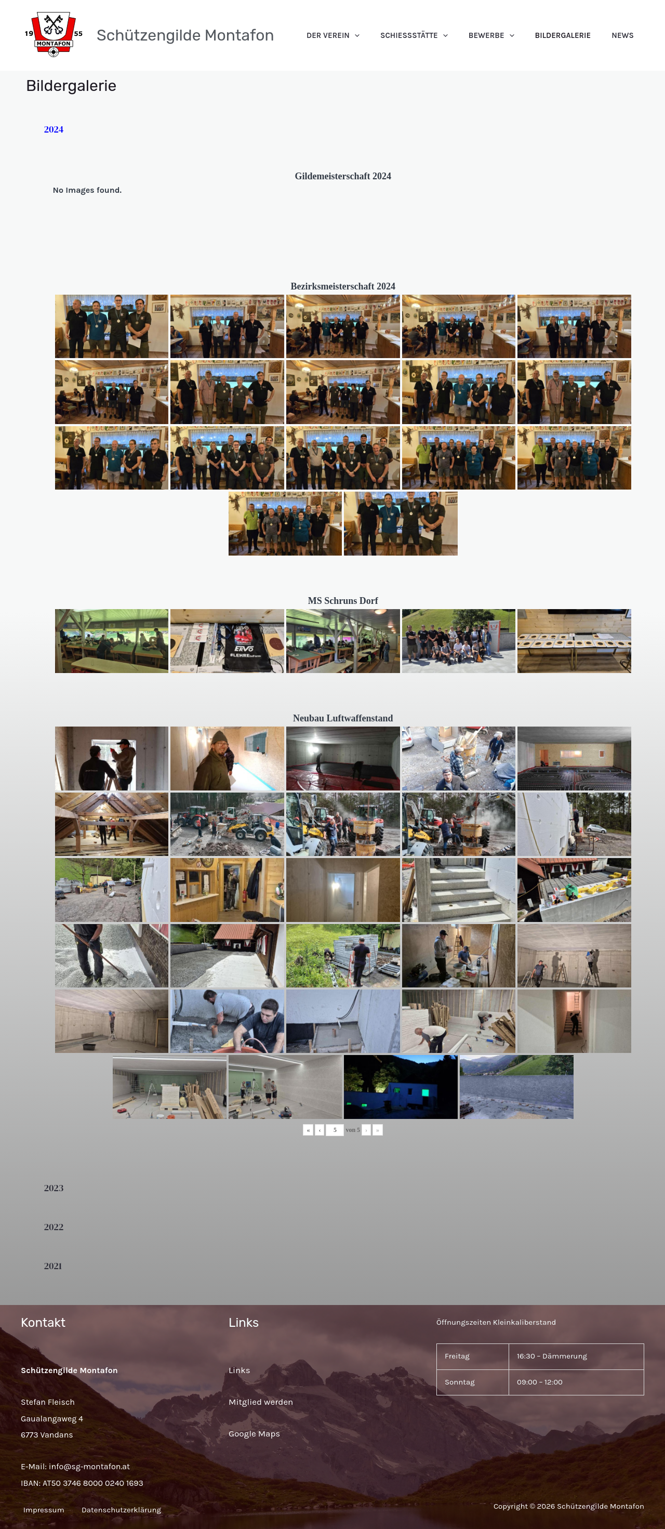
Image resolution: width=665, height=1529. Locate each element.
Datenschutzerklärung (131, 1509)
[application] (401, 35)
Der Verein (379, 35)
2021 (53, 1265)
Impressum (41, 1509)
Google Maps (254, 1433)
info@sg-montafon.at (89, 1466)
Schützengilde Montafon (185, 35)
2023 (54, 1187)
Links (239, 1370)
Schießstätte (450, 35)
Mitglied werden (261, 1401)
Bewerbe (517, 35)
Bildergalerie (579, 35)
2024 (54, 129)
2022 (54, 1226)
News (628, 35)
